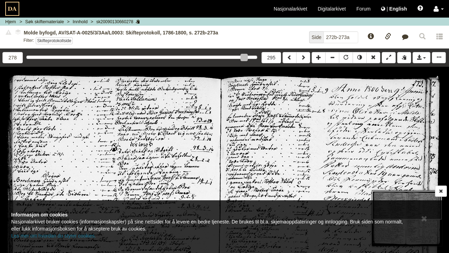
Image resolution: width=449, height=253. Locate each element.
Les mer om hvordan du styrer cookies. (53, 236)
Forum (363, 9)
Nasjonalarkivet (290, 9)
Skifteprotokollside (54, 40)
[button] (438, 9)
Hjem (10, 21)
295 (271, 57)
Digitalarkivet (332, 9)
